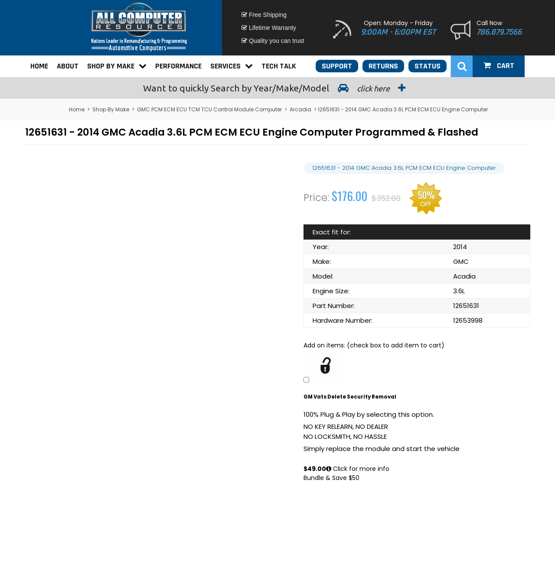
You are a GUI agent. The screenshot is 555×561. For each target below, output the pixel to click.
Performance (178, 66)
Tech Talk (278, 66)
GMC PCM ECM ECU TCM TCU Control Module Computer (209, 109)
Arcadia (300, 109)
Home (39, 66)
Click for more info (357, 468)
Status (428, 66)
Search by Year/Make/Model (277, 88)
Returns (383, 66)
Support (337, 66)
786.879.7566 (499, 32)
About (67, 66)
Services (231, 66)
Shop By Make (117, 66)
